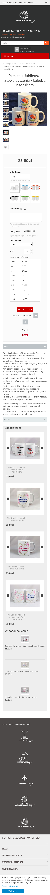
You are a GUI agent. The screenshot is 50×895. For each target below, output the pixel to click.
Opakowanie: (16, 240)
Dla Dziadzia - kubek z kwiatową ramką (17, 519)
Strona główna (9, 63)
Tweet (25, 330)
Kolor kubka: (16, 172)
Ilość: (12, 251)
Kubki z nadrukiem (27, 63)
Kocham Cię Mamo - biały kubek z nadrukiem (17, 469)
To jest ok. (13, 891)
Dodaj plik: (15, 231)
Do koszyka (25, 309)
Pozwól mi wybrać (10, 886)
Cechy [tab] (25, 419)
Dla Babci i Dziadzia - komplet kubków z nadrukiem (16, 617)
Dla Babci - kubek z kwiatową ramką (16, 567)
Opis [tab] (25, 346)
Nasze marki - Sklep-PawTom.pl (16, 724)
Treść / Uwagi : (16, 209)
